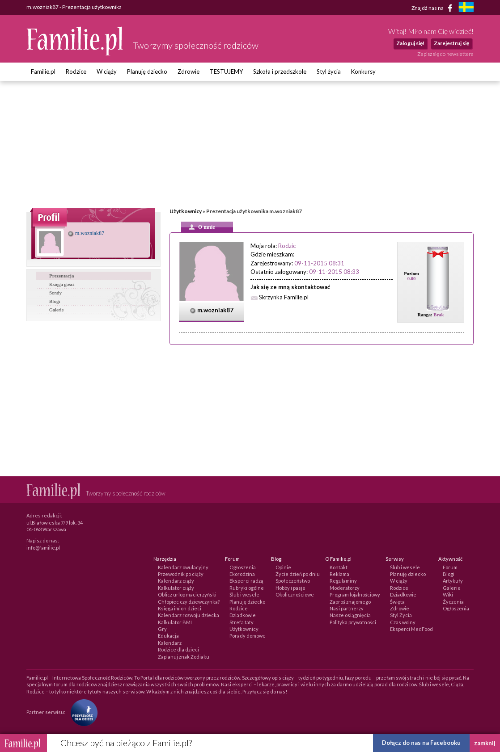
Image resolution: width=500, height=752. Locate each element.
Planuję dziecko (147, 71)
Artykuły (453, 581)
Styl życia (329, 71)
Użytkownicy (185, 211)
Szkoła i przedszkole (279, 71)
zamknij (485, 743)
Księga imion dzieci (179, 608)
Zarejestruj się (451, 43)
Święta (397, 602)
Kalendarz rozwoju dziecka (188, 615)
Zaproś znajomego (350, 602)
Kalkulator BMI (175, 622)
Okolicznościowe (294, 594)
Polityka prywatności (353, 622)
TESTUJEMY (226, 71)
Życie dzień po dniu (297, 574)
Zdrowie (188, 71)
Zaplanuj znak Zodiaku (183, 657)
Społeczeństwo (292, 581)
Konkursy (363, 71)
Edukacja (168, 636)
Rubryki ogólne (246, 588)
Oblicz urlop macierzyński (187, 594)
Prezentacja (61, 275)
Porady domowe (247, 636)
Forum (450, 567)
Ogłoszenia (242, 567)
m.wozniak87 (86, 233)
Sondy (55, 292)
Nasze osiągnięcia (350, 615)
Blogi (54, 301)
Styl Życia (401, 615)
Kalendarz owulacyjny (183, 567)
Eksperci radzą (246, 581)
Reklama (339, 574)
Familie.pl (43, 71)
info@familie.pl (43, 547)
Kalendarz (170, 643)
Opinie (283, 567)
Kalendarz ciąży (176, 581)
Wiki (448, 594)
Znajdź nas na (433, 8)
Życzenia (453, 602)
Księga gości (62, 284)
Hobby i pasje (290, 588)
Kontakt (338, 567)
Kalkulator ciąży (176, 588)
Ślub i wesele (244, 594)
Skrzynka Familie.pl (284, 297)
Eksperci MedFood (411, 629)
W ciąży (107, 71)
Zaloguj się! (410, 43)
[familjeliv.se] (466, 8)
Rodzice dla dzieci (178, 649)
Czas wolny (402, 622)
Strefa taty (241, 622)
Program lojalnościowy (355, 594)
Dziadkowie (242, 615)
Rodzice (76, 71)
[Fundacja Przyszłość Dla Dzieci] (81, 712)
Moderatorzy (345, 588)
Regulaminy (343, 581)
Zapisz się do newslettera (445, 53)
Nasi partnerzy (347, 608)
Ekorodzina (242, 574)
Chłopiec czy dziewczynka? (189, 602)
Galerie (56, 309)
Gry (162, 629)
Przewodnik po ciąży (180, 574)
